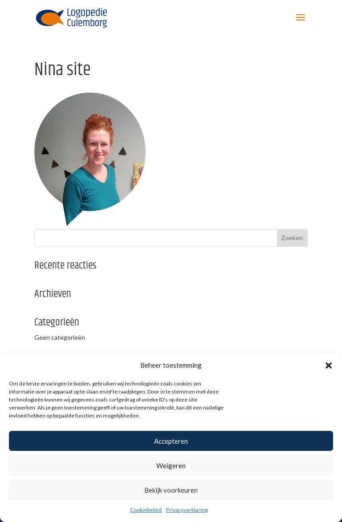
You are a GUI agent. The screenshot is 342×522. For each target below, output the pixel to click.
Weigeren (171, 466)
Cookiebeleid (146, 509)
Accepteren (171, 441)
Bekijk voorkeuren (171, 490)
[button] (328, 365)
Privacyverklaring (187, 509)
